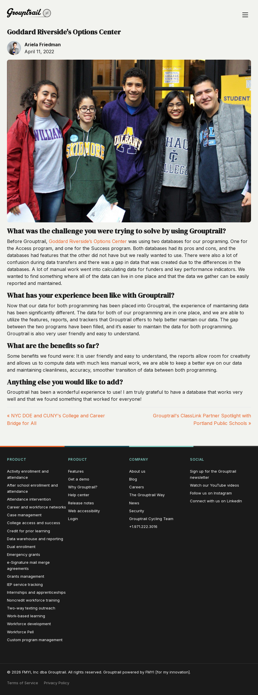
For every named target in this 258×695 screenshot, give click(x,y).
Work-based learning (26, 616)
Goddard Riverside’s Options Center (88, 241)
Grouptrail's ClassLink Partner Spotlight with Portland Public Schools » (202, 419)
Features (76, 471)
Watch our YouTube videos (214, 485)
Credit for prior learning (28, 531)
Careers (136, 487)
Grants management (25, 576)
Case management (24, 515)
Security (136, 510)
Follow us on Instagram (211, 493)
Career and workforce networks (36, 507)
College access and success (33, 522)
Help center (78, 494)
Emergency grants (23, 554)
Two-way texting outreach (31, 608)
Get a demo (78, 479)
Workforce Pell (20, 632)
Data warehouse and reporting (35, 538)
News (134, 503)
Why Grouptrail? (82, 487)
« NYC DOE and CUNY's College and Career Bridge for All (56, 419)
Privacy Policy (56, 682)
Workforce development (29, 623)
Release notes (81, 503)
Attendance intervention (29, 499)
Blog (133, 479)
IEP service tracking (25, 584)
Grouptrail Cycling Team (151, 518)
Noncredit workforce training (33, 600)
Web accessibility (84, 510)
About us (137, 471)
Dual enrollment (21, 546)
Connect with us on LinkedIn (216, 501)
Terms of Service (22, 682)
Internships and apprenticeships (36, 592)
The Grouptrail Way (147, 494)
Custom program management (35, 639)
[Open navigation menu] (245, 13)
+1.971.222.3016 (143, 526)
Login (73, 518)
